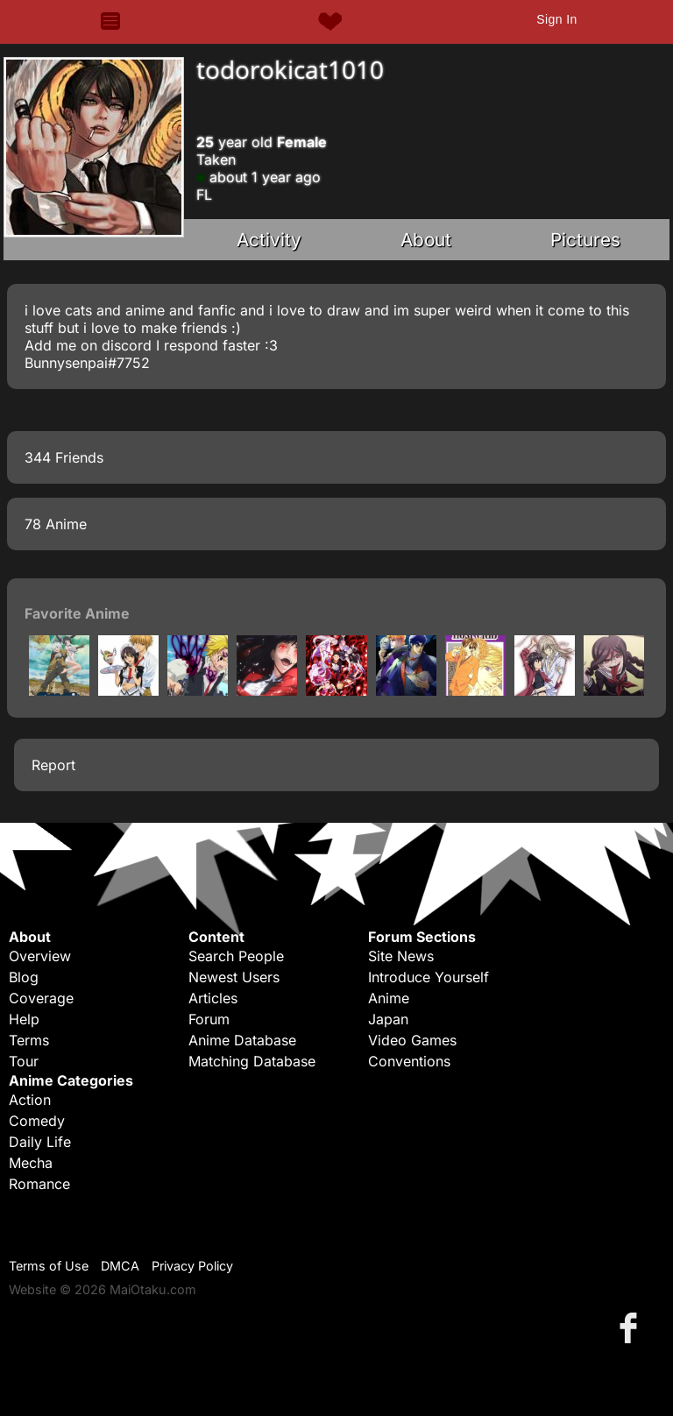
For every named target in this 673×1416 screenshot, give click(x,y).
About (425, 240)
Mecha (31, 1163)
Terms (29, 1040)
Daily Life (40, 1141)
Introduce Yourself (428, 977)
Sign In (556, 19)
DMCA (120, 1265)
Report (53, 765)
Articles (212, 998)
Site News (401, 956)
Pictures (585, 240)
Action (30, 1099)
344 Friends (64, 457)
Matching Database (251, 1061)
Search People (236, 956)
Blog (24, 977)
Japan (388, 1019)
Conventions (409, 1061)
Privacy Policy (192, 1265)
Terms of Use (49, 1265)
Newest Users (234, 977)
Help (24, 1019)
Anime (388, 998)
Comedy (37, 1120)
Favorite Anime (77, 613)
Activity (269, 240)
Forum (209, 1019)
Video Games (412, 1040)
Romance (39, 1184)
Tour (24, 1061)
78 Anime (56, 524)
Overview (40, 956)
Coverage (41, 998)
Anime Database (242, 1040)
